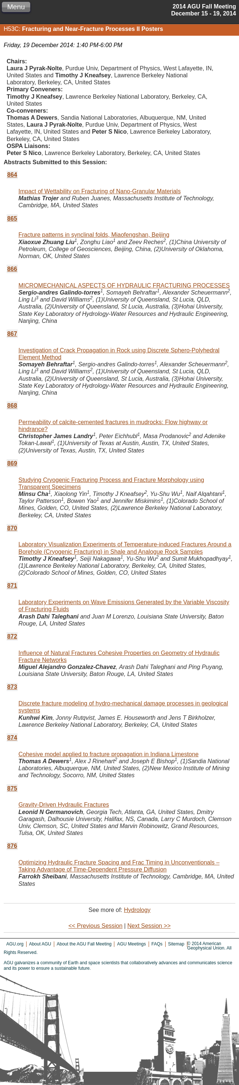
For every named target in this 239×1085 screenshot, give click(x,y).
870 (12, 528)
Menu (16, 7)
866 (12, 269)
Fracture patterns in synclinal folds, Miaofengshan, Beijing (93, 235)
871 (12, 585)
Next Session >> (148, 926)
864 (12, 175)
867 (12, 334)
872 (12, 636)
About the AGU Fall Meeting (84, 944)
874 (12, 738)
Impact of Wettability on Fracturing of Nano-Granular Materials (99, 191)
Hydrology (137, 910)
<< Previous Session (95, 926)
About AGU (40, 944)
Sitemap (176, 944)
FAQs (157, 944)
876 (12, 846)
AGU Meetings (131, 944)
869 (12, 463)
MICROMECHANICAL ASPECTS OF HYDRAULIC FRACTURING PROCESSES (124, 285)
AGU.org (15, 944)
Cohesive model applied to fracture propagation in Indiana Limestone (108, 754)
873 (12, 687)
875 (12, 788)
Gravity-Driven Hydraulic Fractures (63, 805)
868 (12, 405)
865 (12, 218)
